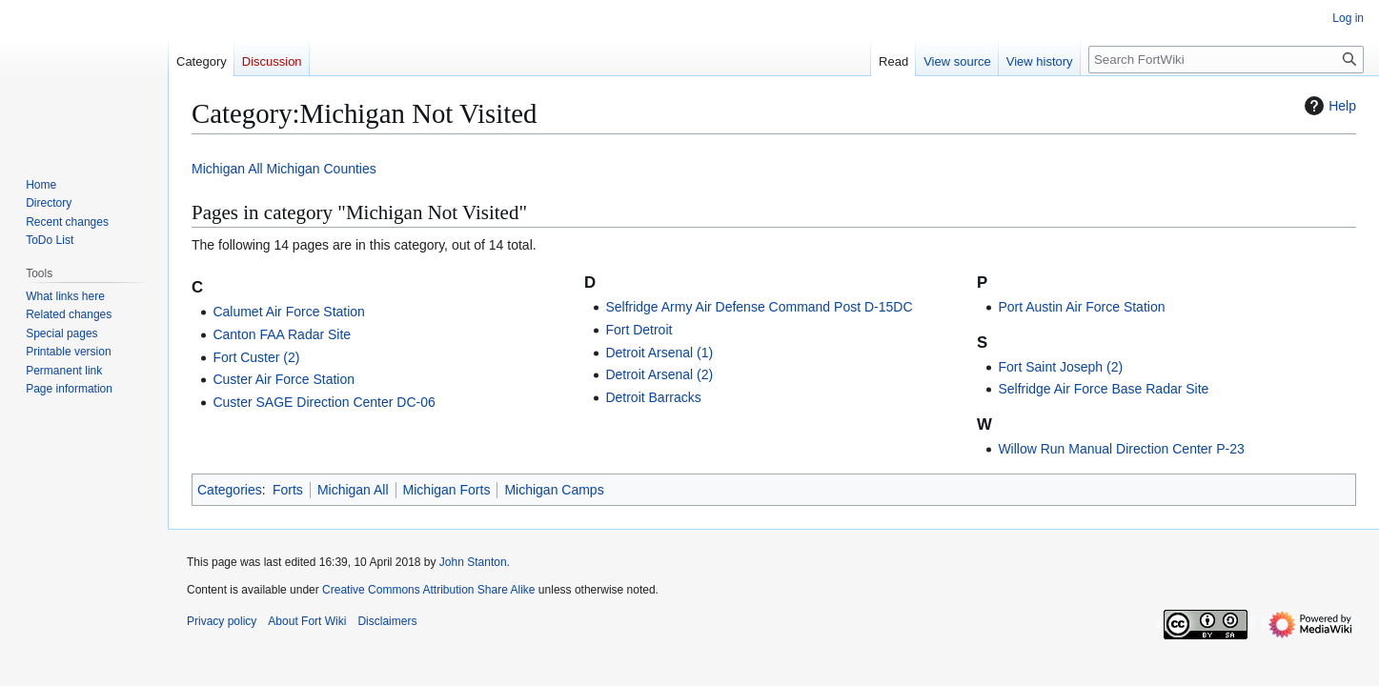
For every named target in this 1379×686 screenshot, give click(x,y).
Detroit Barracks (652, 397)
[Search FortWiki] (1226, 59)
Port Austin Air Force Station (1081, 306)
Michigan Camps (553, 489)
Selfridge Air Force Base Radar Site (1103, 388)
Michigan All (227, 168)
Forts (288, 489)
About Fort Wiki (307, 621)
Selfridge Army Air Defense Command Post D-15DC (758, 306)
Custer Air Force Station (284, 379)
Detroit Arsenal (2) (659, 374)
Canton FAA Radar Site (282, 334)
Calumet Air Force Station (289, 311)
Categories (229, 489)
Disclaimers (386, 621)
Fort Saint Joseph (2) (1060, 366)
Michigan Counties (321, 168)
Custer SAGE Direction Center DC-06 (324, 402)
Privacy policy (221, 621)
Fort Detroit (638, 329)
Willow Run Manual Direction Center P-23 (1121, 448)
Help (1328, 105)
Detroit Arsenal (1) (659, 352)
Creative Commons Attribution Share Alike (428, 589)
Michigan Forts (447, 489)
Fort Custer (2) (256, 357)
